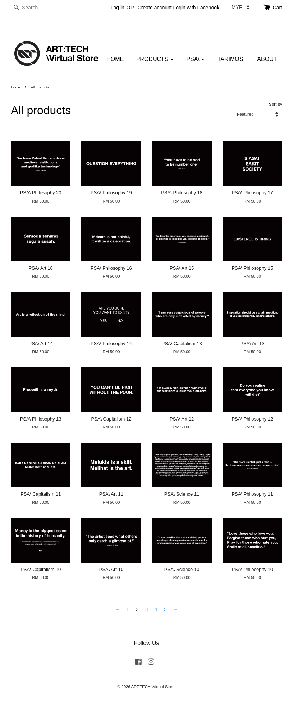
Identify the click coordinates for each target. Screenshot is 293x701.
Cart (277, 7)
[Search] (32, 8)
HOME (115, 59)
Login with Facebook (196, 7)
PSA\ (195, 59)
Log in (117, 7)
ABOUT (267, 59)
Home (15, 87)
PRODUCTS (155, 59)
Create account (155, 7)
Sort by (275, 104)
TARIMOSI (231, 59)
